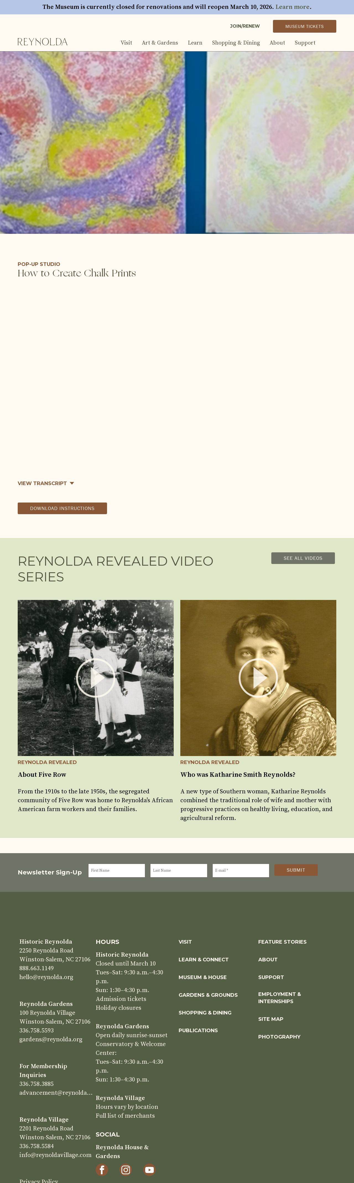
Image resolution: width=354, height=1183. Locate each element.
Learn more (292, 7)
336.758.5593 (36, 1030)
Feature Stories (282, 942)
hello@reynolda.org (46, 977)
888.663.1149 (36, 968)
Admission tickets (121, 999)
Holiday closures (118, 1008)
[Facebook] (102, 1170)
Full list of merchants (125, 1116)
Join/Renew (245, 26)
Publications (198, 1030)
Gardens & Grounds (208, 995)
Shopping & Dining (236, 43)
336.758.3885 (36, 1084)
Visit (126, 43)
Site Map (270, 1019)
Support (305, 43)
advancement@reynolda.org (56, 1093)
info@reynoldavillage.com (55, 1155)
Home (42, 41)
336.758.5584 (36, 1146)
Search (330, 43)
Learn (195, 43)
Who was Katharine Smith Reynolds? (238, 775)
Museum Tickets (304, 26)
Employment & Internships (279, 998)
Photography (279, 1037)
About (277, 43)
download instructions (62, 508)
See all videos (303, 558)
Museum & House (203, 977)
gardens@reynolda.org (50, 1039)
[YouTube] (149, 1170)
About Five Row (42, 775)
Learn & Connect (204, 960)
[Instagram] (125, 1170)
